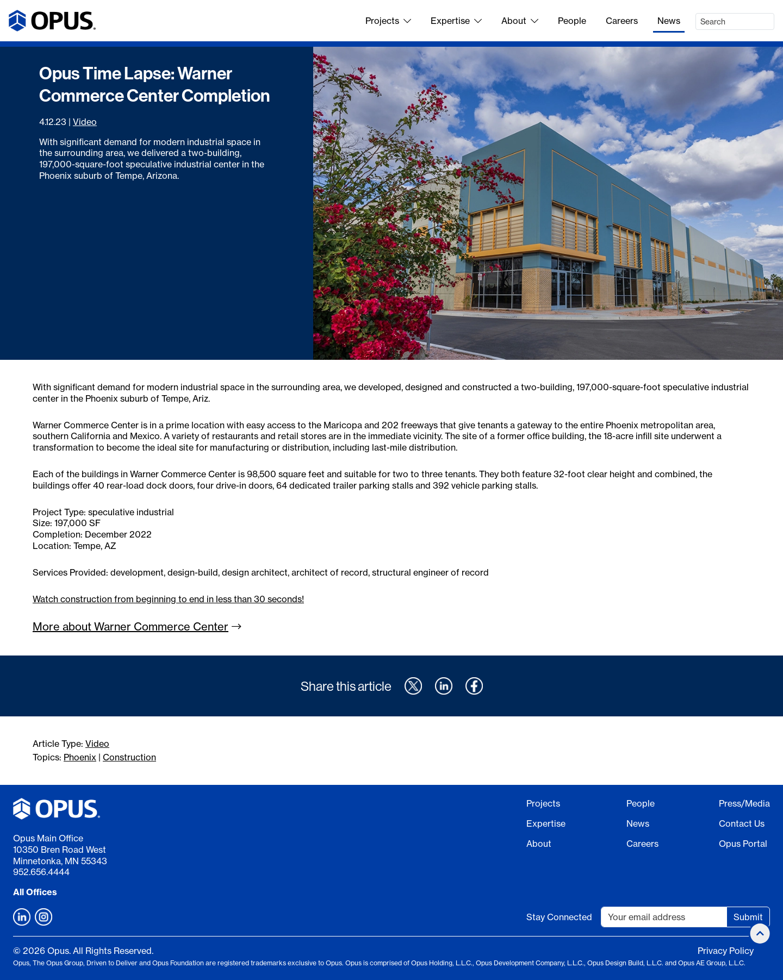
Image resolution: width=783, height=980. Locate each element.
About (519, 20)
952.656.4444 (41, 871)
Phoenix (80, 757)
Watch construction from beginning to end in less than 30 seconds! (168, 599)
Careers (622, 20)
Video (85, 121)
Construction (129, 757)
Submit (748, 917)
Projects (388, 20)
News (668, 20)
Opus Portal (743, 843)
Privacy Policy (726, 950)
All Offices (35, 892)
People (572, 20)
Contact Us (742, 823)
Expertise (456, 20)
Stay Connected (559, 917)
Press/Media (744, 803)
